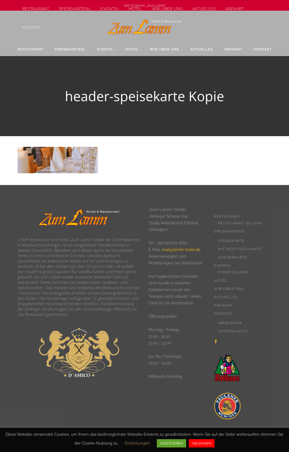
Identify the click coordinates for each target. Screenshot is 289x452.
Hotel (221, 280)
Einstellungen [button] (137, 443)
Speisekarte (231, 241)
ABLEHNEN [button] (201, 443)
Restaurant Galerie (240, 223)
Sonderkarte (233, 257)
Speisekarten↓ (230, 231)
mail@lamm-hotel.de (181, 249)
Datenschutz (233, 331)
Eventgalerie (233, 272)
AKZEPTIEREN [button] (171, 443)
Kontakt (223, 314)
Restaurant (227, 216)
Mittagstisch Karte (240, 249)
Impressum (230, 323)
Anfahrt (223, 305)
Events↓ (223, 266)
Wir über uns (229, 289)
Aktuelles (226, 297)
